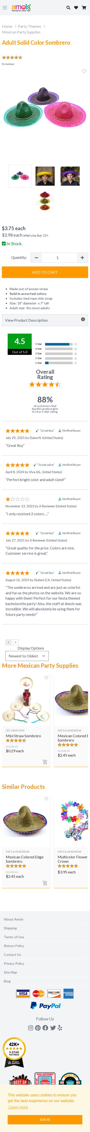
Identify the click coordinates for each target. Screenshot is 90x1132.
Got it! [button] (45, 1119)
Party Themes (29, 26)
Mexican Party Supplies (21, 32)
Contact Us (12, 955)
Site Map (10, 972)
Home (7, 26)
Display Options (31, 648)
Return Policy (14, 946)
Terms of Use (14, 937)
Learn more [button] (18, 1107)
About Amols (14, 919)
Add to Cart (45, 272)
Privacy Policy (14, 963)
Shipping (10, 928)
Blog (7, 981)
